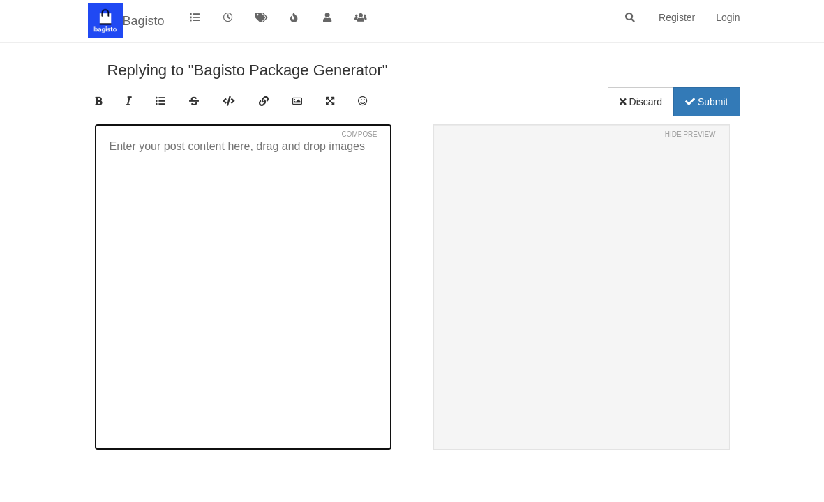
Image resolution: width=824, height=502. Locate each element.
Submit (706, 101)
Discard (641, 101)
